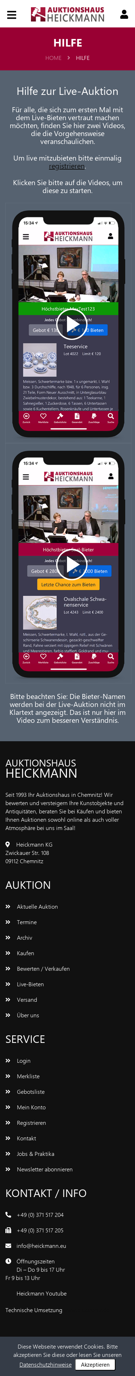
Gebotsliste (25, 1091)
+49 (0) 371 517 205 (40, 1230)
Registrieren (25, 1122)
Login (18, 1060)
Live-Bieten (24, 984)
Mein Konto (25, 1107)
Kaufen (19, 953)
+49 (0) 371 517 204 (40, 1214)
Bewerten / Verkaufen (37, 968)
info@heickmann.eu (41, 1245)
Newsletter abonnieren (39, 1169)
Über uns (22, 1015)
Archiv (18, 937)
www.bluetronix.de (86, 1310)
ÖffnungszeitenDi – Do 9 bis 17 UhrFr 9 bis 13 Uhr (35, 1269)
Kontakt (20, 1138)
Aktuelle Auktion (31, 906)
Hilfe (83, 57)
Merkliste (22, 1076)
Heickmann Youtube (42, 1293)
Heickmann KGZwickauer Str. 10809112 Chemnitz (29, 852)
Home (57, 57)
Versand (21, 999)
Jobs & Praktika (29, 1153)
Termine (21, 922)
